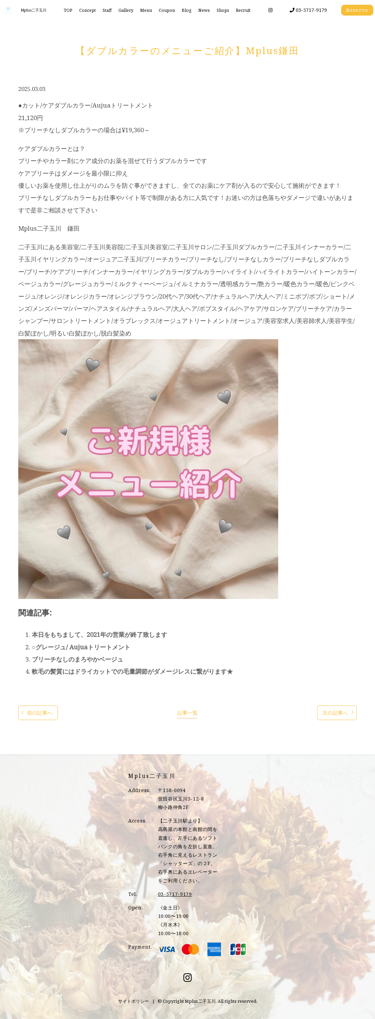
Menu (146, 10)
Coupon (167, 10)
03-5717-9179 (308, 10)
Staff (107, 10)
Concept (87, 10)
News (204, 10)
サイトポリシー (133, 1001)
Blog (187, 10)
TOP (68, 10)
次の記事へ (335, 712)
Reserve (357, 10)
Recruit (243, 10)
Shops (223, 10)
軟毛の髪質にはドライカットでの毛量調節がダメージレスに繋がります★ (132, 671)
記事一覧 (187, 712)
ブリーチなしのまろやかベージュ (77, 659)
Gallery (125, 10)
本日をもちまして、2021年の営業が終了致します (99, 634)
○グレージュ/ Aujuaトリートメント (81, 647)
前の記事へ (39, 712)
